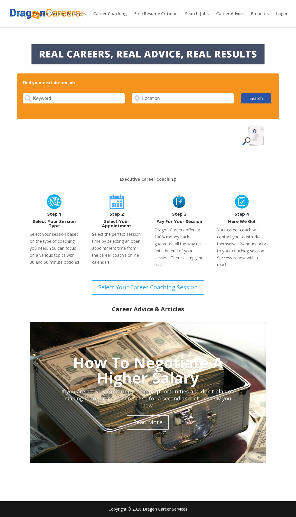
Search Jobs (197, 14)
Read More (148, 422)
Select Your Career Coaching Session (148, 287)
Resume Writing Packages (59, 14)
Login (281, 14)
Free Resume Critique (155, 14)
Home (20, 14)
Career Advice (230, 14)
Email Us (260, 14)
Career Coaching (110, 14)
